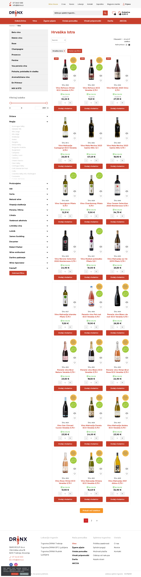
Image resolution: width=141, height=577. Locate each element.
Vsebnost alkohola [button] (18, 221)
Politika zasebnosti (101, 544)
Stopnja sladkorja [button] (17, 205)
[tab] (28, 116)
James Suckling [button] (16, 236)
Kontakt (90, 4)
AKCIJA (123, 21)
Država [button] (12, 116)
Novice (71, 4)
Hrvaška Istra (59, 51)
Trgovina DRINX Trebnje (51, 544)
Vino (35, 21)
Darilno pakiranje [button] (17, 258)
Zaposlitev (100, 4)
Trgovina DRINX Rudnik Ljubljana (51, 553)
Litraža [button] (12, 215)
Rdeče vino (17, 38)
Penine (15, 60)
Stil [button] (10, 189)
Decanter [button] (13, 242)
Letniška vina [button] (15, 226)
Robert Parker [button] (15, 247)
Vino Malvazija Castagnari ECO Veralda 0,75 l (65, 148)
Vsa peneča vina (19, 66)
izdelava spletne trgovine (114, 574)
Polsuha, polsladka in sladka (25, 72)
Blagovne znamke (113, 4)
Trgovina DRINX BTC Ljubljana (54, 547)
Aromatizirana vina (21, 77)
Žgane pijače (50, 21)
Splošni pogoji (99, 547)
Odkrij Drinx (20, 21)
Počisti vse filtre (75, 51)
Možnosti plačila (100, 551)
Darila (110, 21)
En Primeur (17, 83)
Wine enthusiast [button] (17, 252)
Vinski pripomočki (92, 21)
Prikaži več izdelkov (91, 510)
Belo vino (16, 32)
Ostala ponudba (69, 21)
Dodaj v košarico (65, 108)
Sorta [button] (11, 194)
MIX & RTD (16, 88)
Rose (14, 44)
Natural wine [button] (15, 199)
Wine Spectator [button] (16, 263)
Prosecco (16, 55)
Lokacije (81, 4)
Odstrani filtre (18, 273)
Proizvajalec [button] (15, 183)
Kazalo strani (98, 559)
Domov (12, 26)
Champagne (17, 49)
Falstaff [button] (13, 268)
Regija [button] (12, 122)
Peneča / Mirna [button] (16, 210)
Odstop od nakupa (101, 555)
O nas (63, 4)
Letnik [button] (12, 231)
